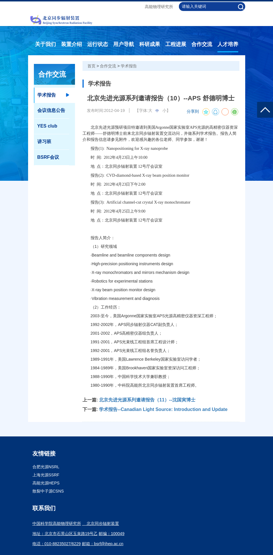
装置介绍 (71, 44)
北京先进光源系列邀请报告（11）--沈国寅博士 (147, 399)
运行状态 (97, 44)
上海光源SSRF (45, 475)
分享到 (193, 111)
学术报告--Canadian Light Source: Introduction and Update (163, 409)
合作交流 (201, 44)
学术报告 (129, 66)
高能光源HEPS (46, 483)
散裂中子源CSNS (48, 491)
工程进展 (175, 44)
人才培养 (227, 44)
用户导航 (123, 44)
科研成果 (149, 44)
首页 (91, 66)
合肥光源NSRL (45, 466)
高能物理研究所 (159, 6)
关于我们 (45, 44)
